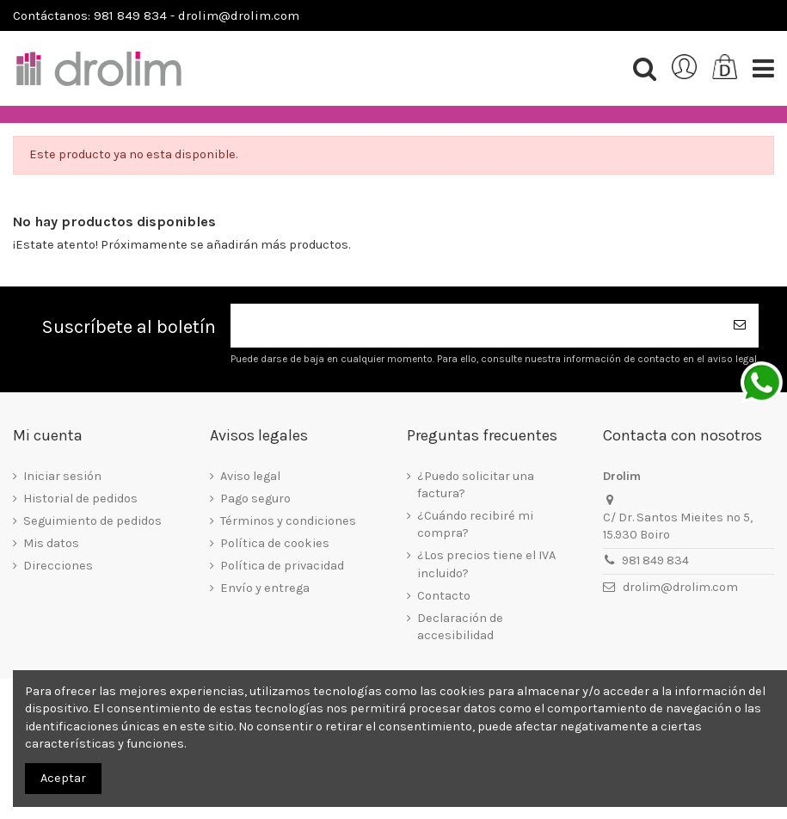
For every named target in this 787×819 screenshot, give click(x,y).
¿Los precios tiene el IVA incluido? (486, 564)
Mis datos (51, 543)
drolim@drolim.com (680, 587)
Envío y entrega (265, 588)
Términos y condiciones (288, 521)
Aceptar (63, 778)
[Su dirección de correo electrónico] (476, 326)
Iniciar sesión (62, 476)
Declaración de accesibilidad (460, 627)
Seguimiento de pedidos (92, 521)
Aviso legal (250, 476)
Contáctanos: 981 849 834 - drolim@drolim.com (156, 15)
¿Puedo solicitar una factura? (475, 485)
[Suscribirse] (740, 326)
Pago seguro (255, 498)
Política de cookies (274, 543)
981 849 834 (655, 560)
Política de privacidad (282, 565)
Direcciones (58, 565)
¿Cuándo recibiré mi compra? (475, 524)
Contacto (443, 595)
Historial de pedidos (80, 498)
